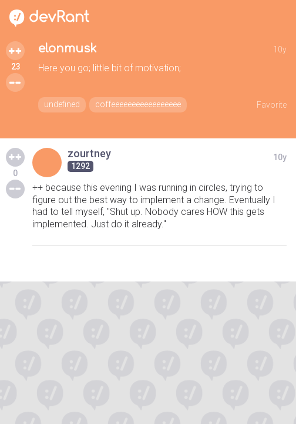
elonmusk (67, 48)
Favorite (272, 105)
